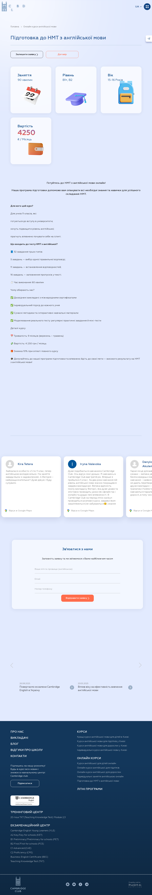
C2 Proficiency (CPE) (21, 853)
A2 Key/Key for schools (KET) (26, 835)
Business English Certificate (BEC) (29, 857)
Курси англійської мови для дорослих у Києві (102, 746)
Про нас (17, 731)
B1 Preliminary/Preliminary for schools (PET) (34, 839)
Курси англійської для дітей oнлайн (96, 763)
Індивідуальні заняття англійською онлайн (100, 777)
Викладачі (19, 737)
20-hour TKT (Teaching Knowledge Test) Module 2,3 (38, 817)
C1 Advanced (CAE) (20, 848)
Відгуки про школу (26, 750)
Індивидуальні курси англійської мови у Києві (102, 750)
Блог (14, 744)
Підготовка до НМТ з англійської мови (98, 781)
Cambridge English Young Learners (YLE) (32, 831)
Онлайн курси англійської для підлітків (98, 768)
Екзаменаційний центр (30, 825)
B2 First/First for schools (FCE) (27, 844)
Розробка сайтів (134, 882)
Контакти (18, 756)
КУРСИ (82, 731)
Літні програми (89, 789)
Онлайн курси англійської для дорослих (99, 772)
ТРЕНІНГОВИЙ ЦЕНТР (26, 812)
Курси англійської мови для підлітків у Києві (101, 741)
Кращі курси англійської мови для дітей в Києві (103, 737)
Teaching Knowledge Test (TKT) (27, 861)
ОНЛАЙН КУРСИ (89, 758)
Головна (14, 27)
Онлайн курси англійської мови (39, 27)
